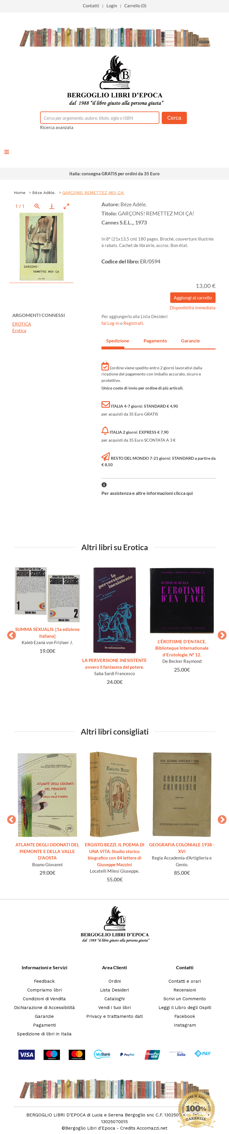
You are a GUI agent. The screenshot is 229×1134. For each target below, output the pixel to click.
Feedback (44, 981)
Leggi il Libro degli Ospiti (185, 1007)
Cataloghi (114, 998)
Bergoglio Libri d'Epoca (90, 1128)
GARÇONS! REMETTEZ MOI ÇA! (93, 192)
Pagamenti (44, 1025)
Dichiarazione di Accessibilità (44, 1007)
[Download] (51, 206)
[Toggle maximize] (66, 206)
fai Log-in (110, 323)
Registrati (133, 323)
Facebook (184, 1016)
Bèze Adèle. (44, 192)
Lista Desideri (114, 990)
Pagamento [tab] (153, 340)
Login (111, 5)
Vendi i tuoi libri (114, 1007)
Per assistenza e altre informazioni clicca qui (147, 493)
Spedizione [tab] (115, 340)
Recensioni (184, 990)
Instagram (185, 1025)
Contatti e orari (184, 981)
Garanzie (44, 1016)
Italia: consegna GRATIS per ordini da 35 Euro (114, 173)
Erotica (19, 330)
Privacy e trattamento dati (114, 1016)
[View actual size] (37, 206)
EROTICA (21, 324)
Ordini (115, 981)
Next (220, 634)
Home (19, 192)
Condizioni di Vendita (44, 998)
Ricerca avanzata (56, 127)
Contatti (91, 5)
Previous (9, 634)
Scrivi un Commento (184, 998)
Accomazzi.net (152, 1128)
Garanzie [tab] (190, 340)
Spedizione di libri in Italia (44, 1034)
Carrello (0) (135, 5)
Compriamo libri (44, 990)
